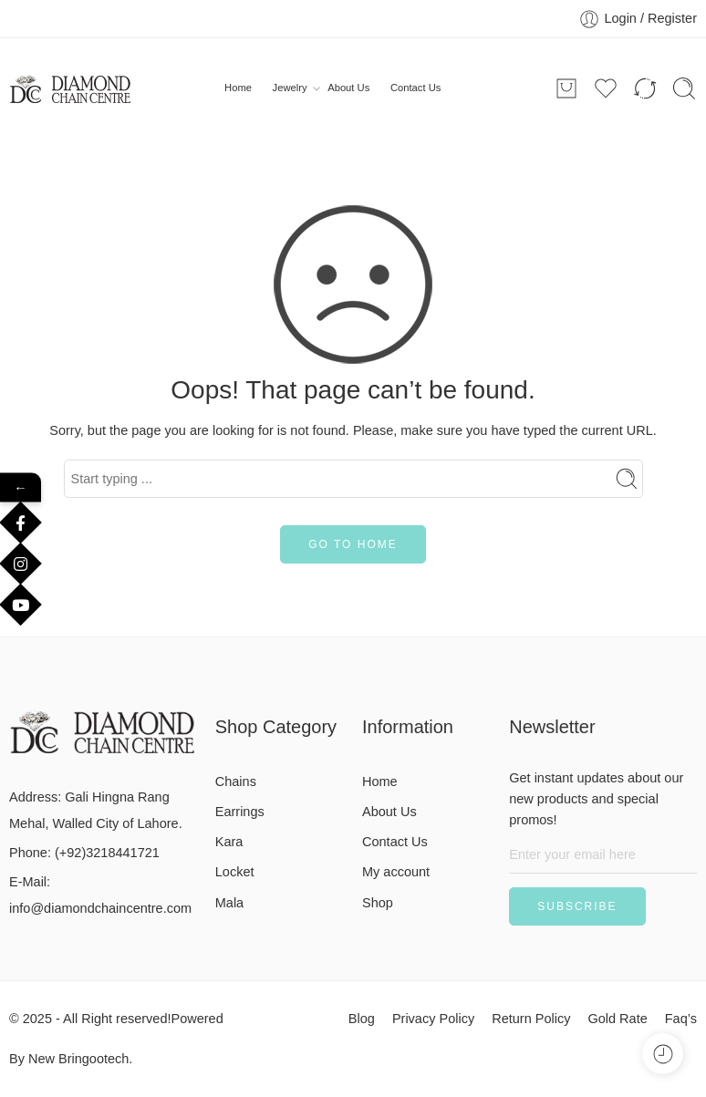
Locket (234, 871)
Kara (229, 841)
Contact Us (415, 87)
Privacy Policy (433, 1018)
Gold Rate (617, 1018)
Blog (361, 1018)
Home (238, 87)
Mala (229, 902)
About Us (348, 87)
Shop (377, 902)
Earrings (240, 811)
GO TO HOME (353, 544)
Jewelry (290, 88)
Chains (235, 781)
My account (396, 871)
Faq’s (681, 1018)
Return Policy (531, 1018)
